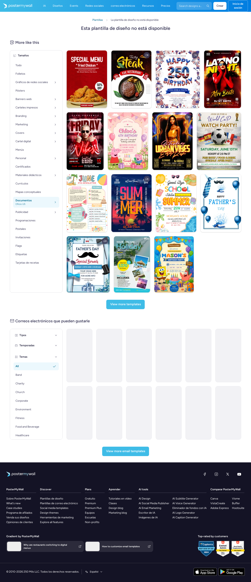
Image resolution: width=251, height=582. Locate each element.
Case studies (14, 508)
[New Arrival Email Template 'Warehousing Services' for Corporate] (139, 355)
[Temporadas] (56, 345)
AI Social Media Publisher (154, 503)
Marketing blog (118, 512)
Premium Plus (93, 508)
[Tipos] (56, 335)
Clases (113, 503)
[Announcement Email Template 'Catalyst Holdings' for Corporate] (109, 355)
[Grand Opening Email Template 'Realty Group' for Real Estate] (139, 413)
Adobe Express (219, 508)
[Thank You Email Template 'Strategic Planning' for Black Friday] (79, 413)
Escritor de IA (147, 512)
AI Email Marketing (150, 508)
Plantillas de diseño (51, 498)
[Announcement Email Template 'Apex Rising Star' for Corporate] (228, 413)
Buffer (236, 503)
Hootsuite (238, 508)
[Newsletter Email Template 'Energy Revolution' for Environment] (79, 355)
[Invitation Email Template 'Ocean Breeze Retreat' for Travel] (169, 413)
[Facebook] (205, 474)
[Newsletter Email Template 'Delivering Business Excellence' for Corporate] (228, 355)
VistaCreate (217, 503)
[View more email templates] (125, 451)
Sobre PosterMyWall (18, 498)
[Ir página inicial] (16, 6)
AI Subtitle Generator (185, 498)
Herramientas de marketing (57, 517)
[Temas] (56, 356)
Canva (214, 498)
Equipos (90, 512)
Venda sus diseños (17, 517)
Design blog (116, 508)
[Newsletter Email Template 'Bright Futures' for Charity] (169, 355)
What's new (13, 503)
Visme (236, 498)
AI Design (144, 498)
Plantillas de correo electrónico (59, 503)
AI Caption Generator (185, 517)
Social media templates (54, 508)
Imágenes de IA (148, 517)
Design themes (49, 512)
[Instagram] (216, 474)
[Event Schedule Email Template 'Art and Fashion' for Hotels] (109, 413)
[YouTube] (239, 474)
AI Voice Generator (184, 503)
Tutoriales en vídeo (120, 498)
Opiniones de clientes (19, 522)
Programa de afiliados (19, 512)
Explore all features (51, 522)
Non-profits (92, 522)
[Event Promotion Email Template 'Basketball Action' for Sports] (198, 355)
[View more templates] (125, 304)
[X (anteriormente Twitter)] (228, 474)
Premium (90, 503)
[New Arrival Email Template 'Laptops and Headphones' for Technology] (198, 413)
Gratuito (90, 498)
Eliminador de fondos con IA (189, 508)
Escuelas (90, 517)
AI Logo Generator (183, 512)
